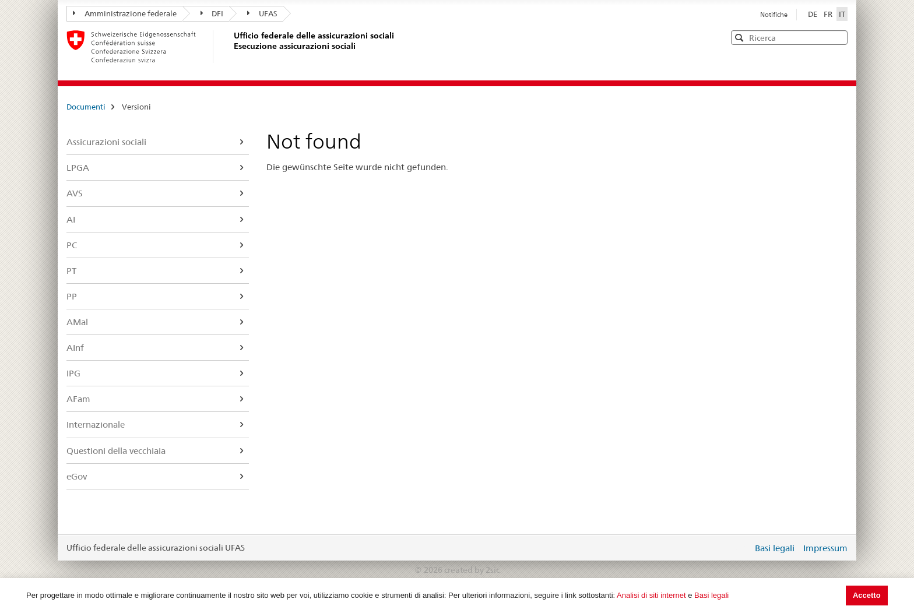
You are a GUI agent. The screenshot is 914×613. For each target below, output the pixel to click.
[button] (837, 37)
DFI (212, 13)
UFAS (262, 13)
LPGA (77, 167)
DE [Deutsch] (813, 14)
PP (71, 296)
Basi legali (711, 595)
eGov (76, 476)
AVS (74, 193)
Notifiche (774, 14)
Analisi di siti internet (651, 595)
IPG (73, 373)
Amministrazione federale (125, 13)
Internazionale (95, 424)
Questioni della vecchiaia (116, 450)
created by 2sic (472, 570)
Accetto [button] (867, 595)
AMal (77, 321)
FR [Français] (829, 14)
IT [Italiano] (842, 14)
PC (71, 245)
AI (70, 219)
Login (741, 547)
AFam (78, 398)
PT (71, 270)
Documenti (86, 106)
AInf (75, 347)
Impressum (825, 548)
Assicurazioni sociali (106, 141)
